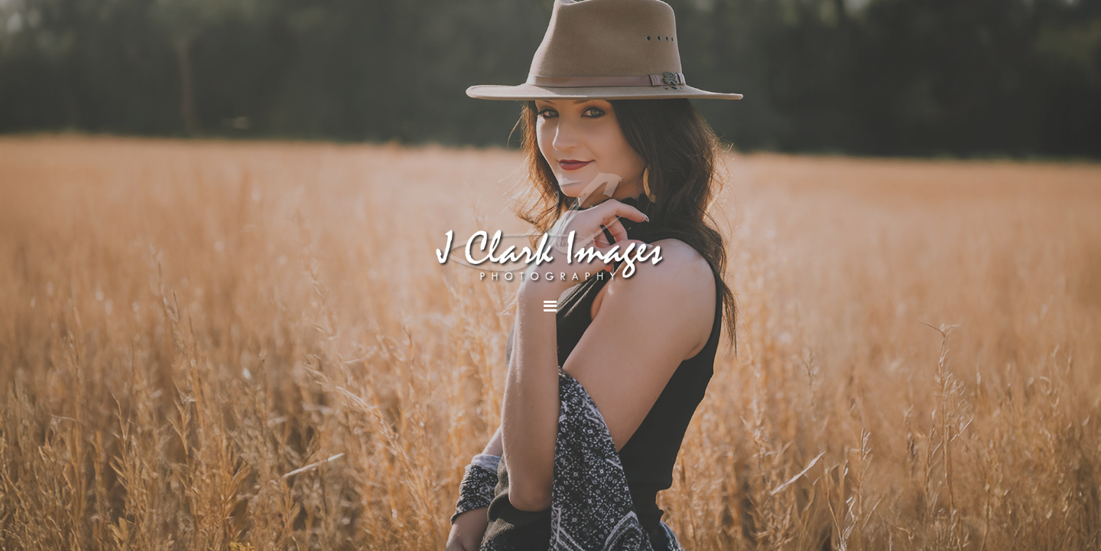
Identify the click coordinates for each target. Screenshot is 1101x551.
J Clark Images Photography (550, 228)
